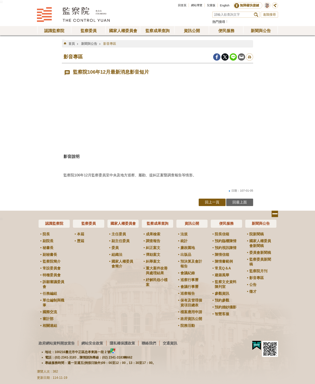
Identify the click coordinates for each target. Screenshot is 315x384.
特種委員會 (52, 275)
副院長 (48, 241)
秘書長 (48, 248)
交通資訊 (170, 343)
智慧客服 (222, 314)
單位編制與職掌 (53, 302)
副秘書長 (50, 255)
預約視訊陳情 (225, 248)
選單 (275, 214)
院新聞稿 (256, 234)
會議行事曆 (189, 287)
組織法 (116, 255)
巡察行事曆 (189, 280)
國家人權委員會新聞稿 (260, 243)
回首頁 (182, 5)
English (224, 5)
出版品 (185, 255)
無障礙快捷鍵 (249, 5)
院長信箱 (222, 234)
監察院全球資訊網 (73, 14)
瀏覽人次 (43, 371)
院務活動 (187, 326)
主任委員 (118, 234)
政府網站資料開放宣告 (57, 343)
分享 (275, 5)
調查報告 (153, 241)
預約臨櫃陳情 (225, 241)
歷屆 (80, 241)
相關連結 (50, 326)
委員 (115, 248)
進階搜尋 (269, 14)
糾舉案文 (153, 261)
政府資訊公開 (191, 319)
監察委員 (89, 30)
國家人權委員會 (123, 30)
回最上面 (239, 202)
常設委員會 (52, 268)
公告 (253, 285)
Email (241, 57)
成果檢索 (153, 234)
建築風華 (222, 275)
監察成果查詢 (157, 30)
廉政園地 (187, 248)
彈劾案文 (153, 255)
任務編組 (50, 294)
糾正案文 (153, 248)
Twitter (225, 57)
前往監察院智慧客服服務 (267, 5)
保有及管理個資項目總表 (191, 302)
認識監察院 (54, 30)
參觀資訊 (222, 294)
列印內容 (249, 57)
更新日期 (43, 377)
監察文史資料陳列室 (225, 284)
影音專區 (109, 43)
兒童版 (211, 5)
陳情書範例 (224, 261)
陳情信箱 (222, 255)
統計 (184, 241)
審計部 (48, 319)
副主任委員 (120, 241)
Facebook (216, 57)
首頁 (72, 43)
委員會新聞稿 (260, 253)
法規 (184, 234)
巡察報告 (187, 294)
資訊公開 (192, 30)
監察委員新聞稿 (260, 261)
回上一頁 (212, 202)
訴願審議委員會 (53, 284)
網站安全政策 (92, 343)
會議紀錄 (187, 273)
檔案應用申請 (191, 312)
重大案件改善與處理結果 (157, 270)
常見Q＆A (223, 268)
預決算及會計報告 (191, 263)
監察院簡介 (52, 261)
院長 (46, 234)
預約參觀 (222, 300)
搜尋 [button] (256, 15)
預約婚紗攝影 (225, 307)
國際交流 (50, 312)
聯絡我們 (149, 343)
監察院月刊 (258, 271)
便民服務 (226, 30)
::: (1, 1)
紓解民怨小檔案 (157, 282)
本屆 (80, 234)
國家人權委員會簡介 (122, 263)
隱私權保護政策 (122, 343)
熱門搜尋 (218, 21)
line (233, 57)
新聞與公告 (261, 30)
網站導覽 (196, 5)
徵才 (253, 292)
